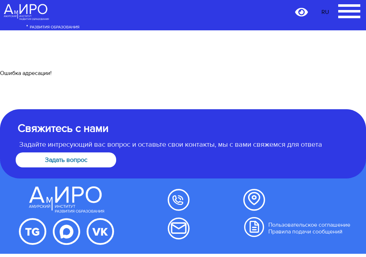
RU (325, 12)
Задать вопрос (66, 160)
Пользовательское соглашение (309, 224)
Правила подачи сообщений (305, 231)
